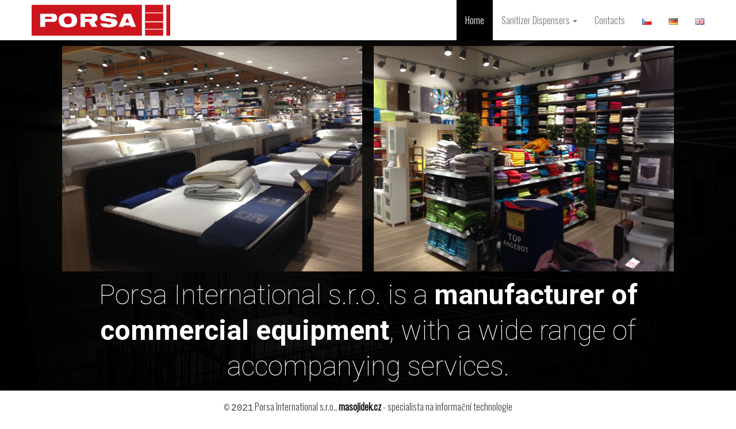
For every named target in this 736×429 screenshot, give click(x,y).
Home (474, 20)
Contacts (610, 20)
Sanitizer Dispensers (539, 20)
